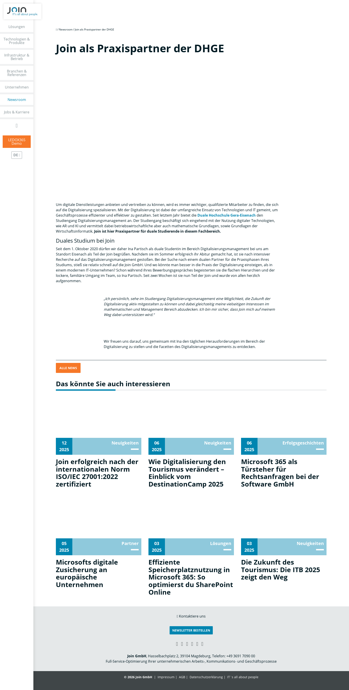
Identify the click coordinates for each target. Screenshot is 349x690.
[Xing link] (177, 643)
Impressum (166, 677)
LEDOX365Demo (16, 141)
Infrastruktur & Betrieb (16, 57)
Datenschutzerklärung (206, 677)
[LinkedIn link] (182, 643)
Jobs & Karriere (16, 112)
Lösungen (16, 26)
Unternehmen (17, 87)
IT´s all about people (242, 677)
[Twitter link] (202, 643)
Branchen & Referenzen (17, 73)
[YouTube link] (192, 643)
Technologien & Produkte (17, 41)
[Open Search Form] (17, 125)
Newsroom (17, 99)
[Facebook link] (187, 643)
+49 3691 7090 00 (240, 656)
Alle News (68, 368)
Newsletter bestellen (191, 630)
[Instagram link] (197, 643)
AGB (182, 677)
